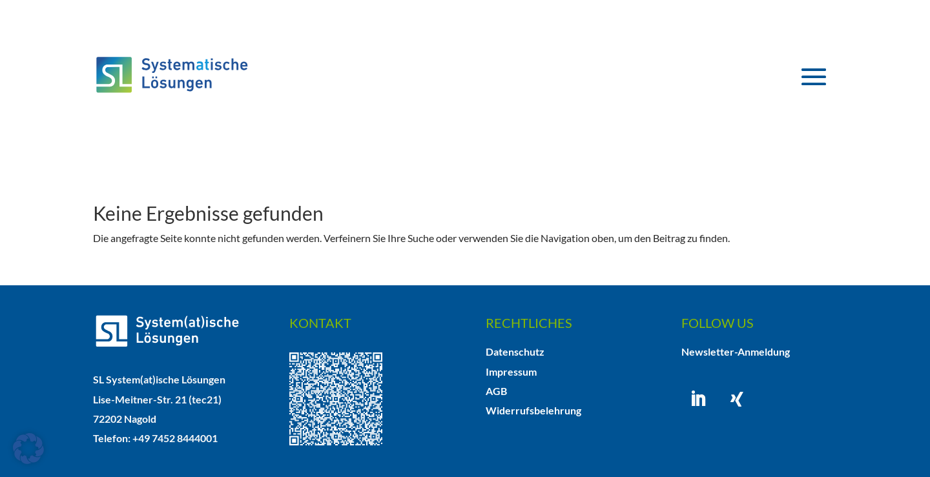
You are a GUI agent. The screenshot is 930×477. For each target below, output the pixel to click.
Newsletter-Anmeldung (735, 351)
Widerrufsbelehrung (533, 410)
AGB (496, 391)
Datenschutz (515, 351)
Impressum (511, 371)
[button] (28, 448)
